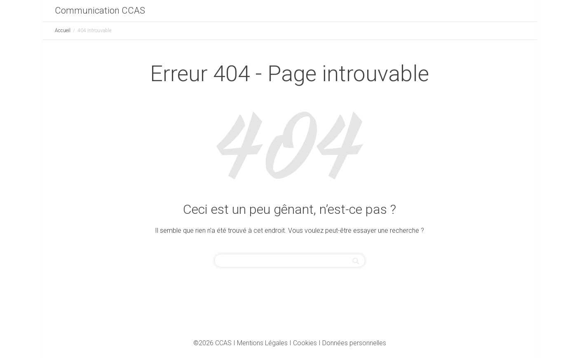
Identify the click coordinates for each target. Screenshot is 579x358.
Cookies (305, 343)
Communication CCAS (100, 10)
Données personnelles (354, 343)
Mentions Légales (262, 343)
